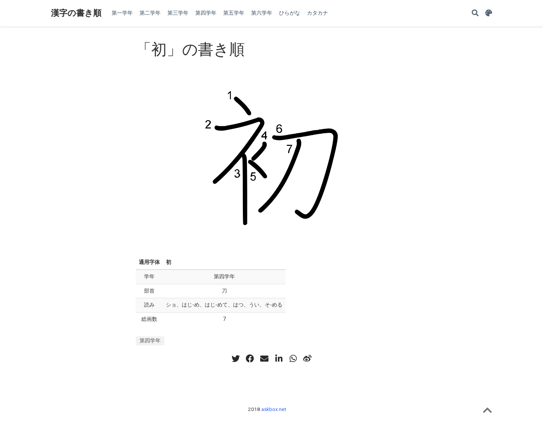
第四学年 (150, 340)
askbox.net (273, 409)
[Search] (475, 13)
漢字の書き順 (76, 13)
